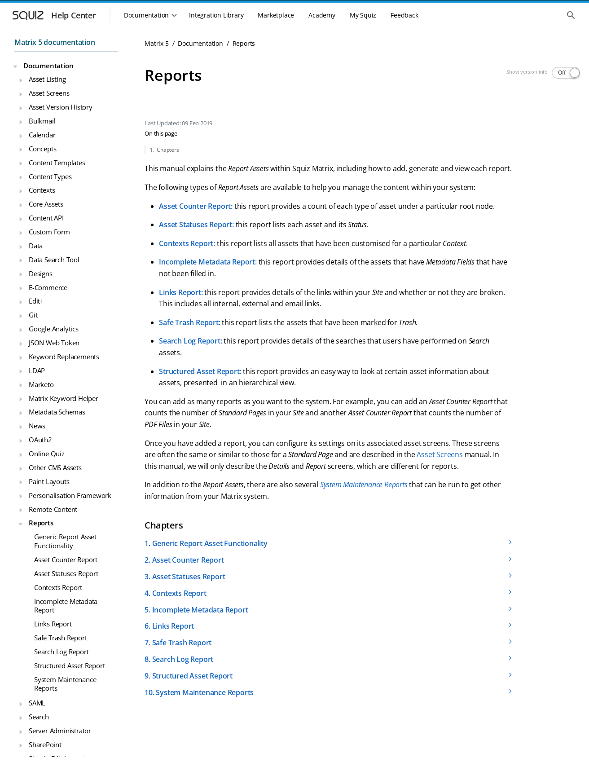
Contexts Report (58, 587)
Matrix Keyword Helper (63, 398)
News (37, 425)
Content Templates (57, 162)
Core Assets (46, 203)
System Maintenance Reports (65, 684)
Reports (41, 522)
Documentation (48, 65)
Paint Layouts (49, 481)
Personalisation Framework (70, 495)
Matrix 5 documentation (54, 42)
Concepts (42, 148)
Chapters (168, 150)
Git (33, 314)
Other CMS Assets (55, 467)
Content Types (50, 176)
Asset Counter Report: (196, 206)
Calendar (42, 134)
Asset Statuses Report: (196, 224)
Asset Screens (49, 92)
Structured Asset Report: (200, 371)
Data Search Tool (54, 259)
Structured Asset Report (69, 665)
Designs (41, 273)
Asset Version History (60, 106)
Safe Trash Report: (189, 322)
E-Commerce (48, 287)
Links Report (53, 623)
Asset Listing (47, 79)
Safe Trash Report (60, 637)
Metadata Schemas (57, 411)
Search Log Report (61, 651)
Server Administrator (60, 730)
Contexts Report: (187, 243)
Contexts (42, 189)
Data (36, 245)
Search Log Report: (190, 341)
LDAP (37, 370)
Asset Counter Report (65, 559)
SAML (37, 702)
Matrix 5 (156, 43)
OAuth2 (40, 439)
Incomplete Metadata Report (65, 606)
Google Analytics (54, 328)
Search (39, 716)
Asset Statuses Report (66, 573)
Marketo (41, 384)
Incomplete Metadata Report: (208, 262)
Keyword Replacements (64, 356)
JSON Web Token (54, 342)
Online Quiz (47, 453)
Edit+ (36, 300)
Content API (46, 217)
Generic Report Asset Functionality (65, 541)
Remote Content (53, 509)
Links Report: (180, 292)
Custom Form (49, 231)
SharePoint (45, 744)
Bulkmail (42, 120)
